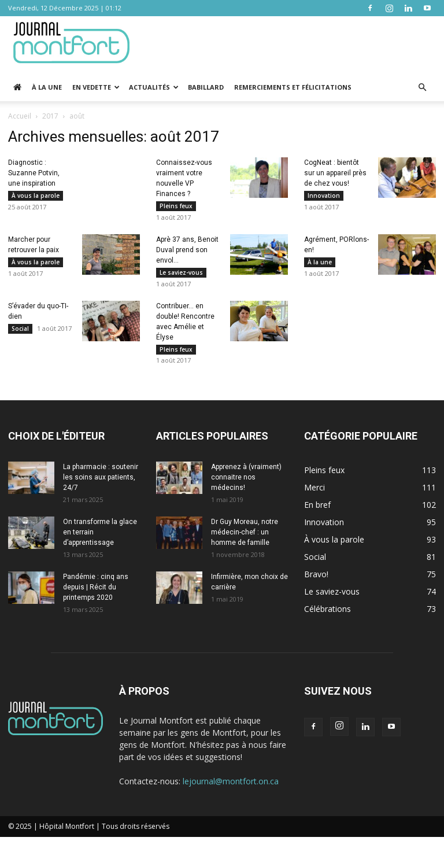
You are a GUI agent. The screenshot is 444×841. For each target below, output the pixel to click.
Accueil (19, 116)
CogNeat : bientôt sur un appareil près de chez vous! (335, 172)
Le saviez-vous (181, 274)
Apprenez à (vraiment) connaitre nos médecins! (246, 481)
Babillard (206, 87)
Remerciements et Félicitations (293, 87)
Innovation (324, 195)
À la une (47, 87)
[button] (422, 87)
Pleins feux (176, 206)
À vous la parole (36, 195)
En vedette (96, 87)
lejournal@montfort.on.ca (231, 785)
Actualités (154, 87)
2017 (50, 116)
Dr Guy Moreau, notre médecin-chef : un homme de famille (244, 536)
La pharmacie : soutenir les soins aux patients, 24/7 (100, 481)
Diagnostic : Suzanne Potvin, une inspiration (34, 172)
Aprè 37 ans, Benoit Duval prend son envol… (187, 251)
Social (20, 331)
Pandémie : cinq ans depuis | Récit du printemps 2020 (95, 591)
